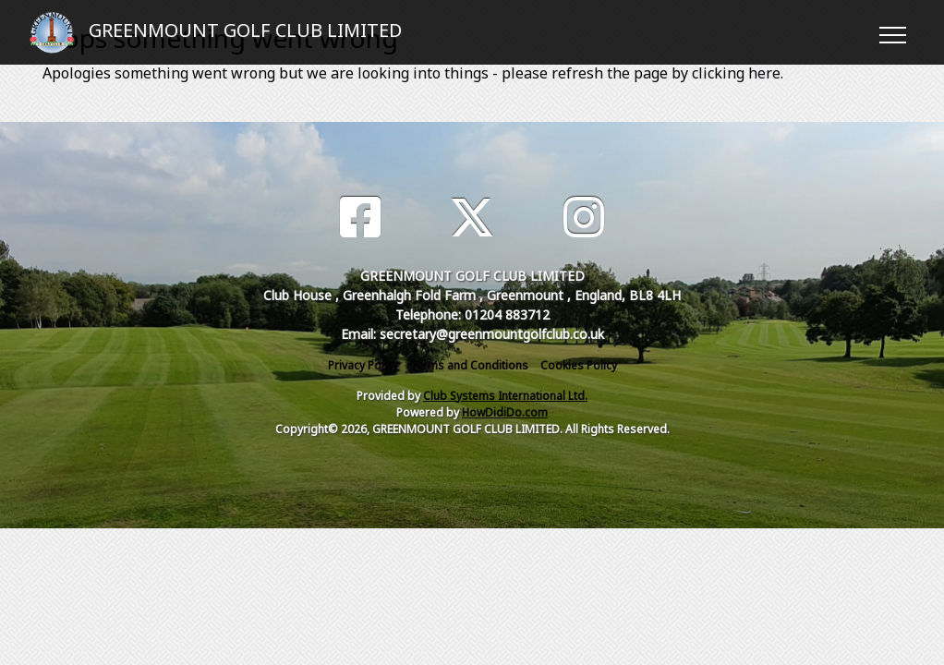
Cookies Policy (578, 365)
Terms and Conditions (469, 365)
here (764, 73)
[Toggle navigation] (891, 32)
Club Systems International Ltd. (505, 396)
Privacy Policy (363, 365)
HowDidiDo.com (505, 412)
